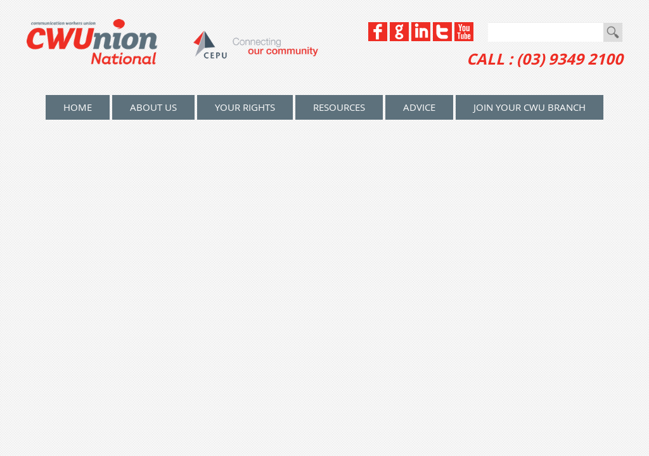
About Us (153, 107)
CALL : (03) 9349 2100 (544, 59)
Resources (339, 107)
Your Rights (245, 107)
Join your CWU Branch (529, 107)
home (77, 107)
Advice (419, 107)
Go (612, 32)
